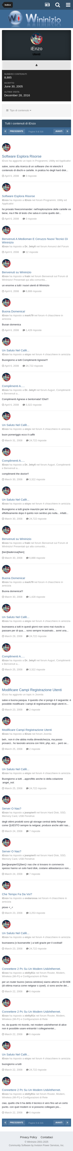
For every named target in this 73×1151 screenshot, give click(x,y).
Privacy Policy (28, 1137)
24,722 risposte (33, 365)
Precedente (16, 131)
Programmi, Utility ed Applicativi (53, 160)
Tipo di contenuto (18, 110)
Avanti (58, 131)
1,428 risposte (32, 330)
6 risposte (33, 991)
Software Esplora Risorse (21, 156)
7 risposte (33, 831)
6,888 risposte (32, 291)
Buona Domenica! (13, 311)
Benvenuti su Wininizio (16, 272)
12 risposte (30, 252)
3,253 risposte (35, 912)
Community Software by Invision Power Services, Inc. (36, 1145)
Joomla (39, 694)
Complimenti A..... (13, 386)
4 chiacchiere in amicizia (56, 354)
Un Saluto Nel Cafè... (15, 350)
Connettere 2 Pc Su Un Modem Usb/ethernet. (31, 968)
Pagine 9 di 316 (36, 131)
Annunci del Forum (58, 246)
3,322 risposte (32, 404)
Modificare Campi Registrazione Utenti (32, 690)
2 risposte (33, 709)
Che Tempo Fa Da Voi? (17, 894)
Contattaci (47, 1137)
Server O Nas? (11, 808)
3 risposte (30, 175)
